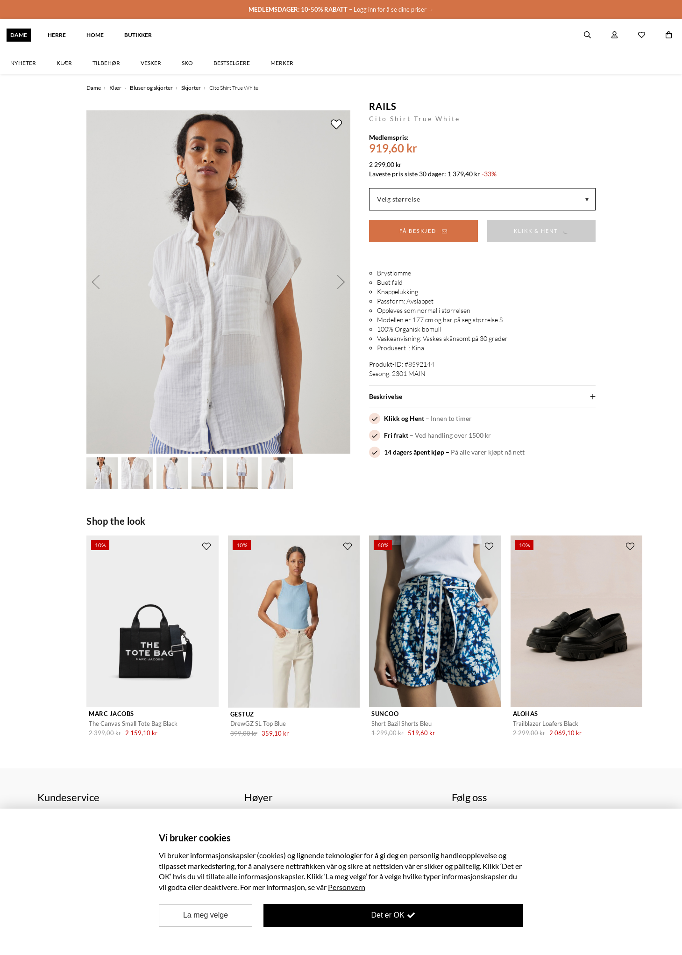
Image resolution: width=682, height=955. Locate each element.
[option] (218, 282)
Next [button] (341, 282)
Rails (383, 106)
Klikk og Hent (404, 418)
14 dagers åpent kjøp (414, 452)
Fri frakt (396, 435)
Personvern (346, 887)
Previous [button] (95, 282)
